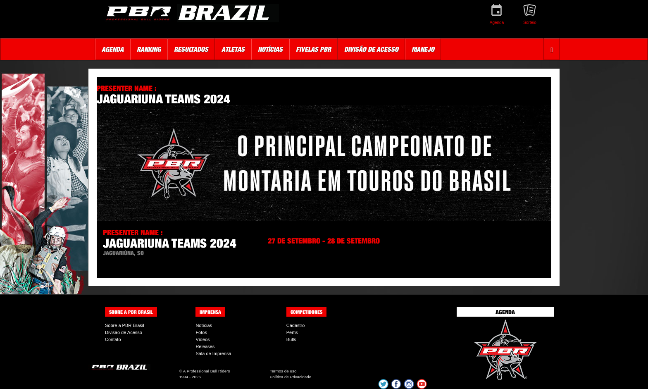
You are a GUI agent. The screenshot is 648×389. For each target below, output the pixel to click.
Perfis (292, 332)
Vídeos (202, 339)
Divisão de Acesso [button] (371, 49)
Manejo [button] (423, 49)
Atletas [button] (233, 49)
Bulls (291, 339)
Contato (113, 339)
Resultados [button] (191, 49)
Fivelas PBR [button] (313, 49)
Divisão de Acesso (123, 332)
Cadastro (295, 325)
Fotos (201, 332)
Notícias (203, 325)
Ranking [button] (149, 49)
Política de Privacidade (290, 377)
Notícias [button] (270, 49)
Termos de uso (283, 371)
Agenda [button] (113, 49)
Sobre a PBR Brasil (124, 325)
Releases (204, 346)
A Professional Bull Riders (206, 371)
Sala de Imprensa (213, 353)
